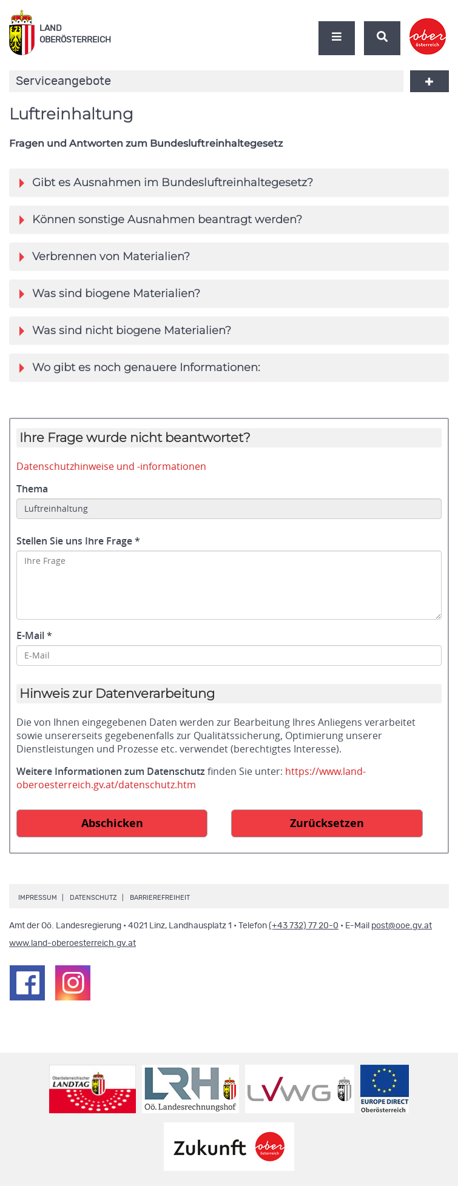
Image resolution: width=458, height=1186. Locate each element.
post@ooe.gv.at (401, 926)
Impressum (37, 897)
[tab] (229, 182)
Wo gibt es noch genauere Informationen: (139, 367)
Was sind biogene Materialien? (109, 293)
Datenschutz (93, 897)
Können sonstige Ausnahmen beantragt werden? (160, 219)
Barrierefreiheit (160, 897)
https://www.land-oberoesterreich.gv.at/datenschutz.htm (191, 778)
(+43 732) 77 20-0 (303, 926)
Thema (32, 488)
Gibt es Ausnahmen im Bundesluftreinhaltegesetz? (166, 182)
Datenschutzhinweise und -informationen (111, 466)
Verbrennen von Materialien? (104, 256)
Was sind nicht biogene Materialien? (125, 330)
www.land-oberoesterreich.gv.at (72, 943)
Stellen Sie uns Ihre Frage (78, 541)
